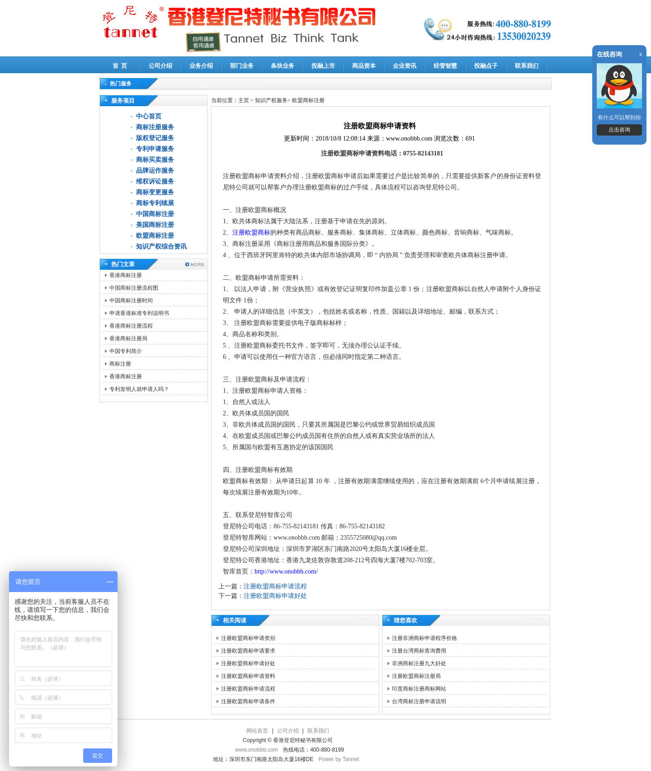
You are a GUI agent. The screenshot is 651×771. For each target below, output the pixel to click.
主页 (243, 100)
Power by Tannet (339, 759)
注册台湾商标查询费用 (419, 651)
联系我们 (526, 65)
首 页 (120, 65)
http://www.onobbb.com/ (286, 571)
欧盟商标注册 (155, 235)
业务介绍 (201, 65)
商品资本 (364, 65)
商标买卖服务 (155, 159)
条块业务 (282, 65)
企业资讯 (404, 65)
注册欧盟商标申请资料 (248, 676)
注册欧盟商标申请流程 (275, 586)
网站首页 (257, 731)
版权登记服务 (155, 138)
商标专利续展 (155, 203)
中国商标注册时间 (131, 300)
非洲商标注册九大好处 (419, 663)
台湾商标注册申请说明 (419, 701)
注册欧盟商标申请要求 (248, 651)
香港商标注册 (125, 275)
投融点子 (486, 65)
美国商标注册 (155, 224)
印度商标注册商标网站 (419, 689)
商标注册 (120, 364)
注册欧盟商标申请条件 (248, 701)
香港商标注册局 (128, 338)
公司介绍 (160, 65)
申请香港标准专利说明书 (139, 313)
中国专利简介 (125, 351)
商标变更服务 (155, 192)
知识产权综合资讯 (161, 246)
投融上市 (323, 65)
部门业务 (242, 65)
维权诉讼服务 (155, 181)
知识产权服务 (271, 100)
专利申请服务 (155, 149)
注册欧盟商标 (251, 232)
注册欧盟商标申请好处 (275, 595)
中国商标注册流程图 (133, 288)
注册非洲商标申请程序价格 (424, 638)
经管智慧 (445, 65)
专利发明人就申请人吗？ (139, 389)
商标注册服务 (155, 127)
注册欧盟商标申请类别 (248, 638)
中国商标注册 (155, 214)
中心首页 (148, 116)
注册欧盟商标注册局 (416, 676)
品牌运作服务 (155, 170)
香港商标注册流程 (131, 326)
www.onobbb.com (256, 750)
